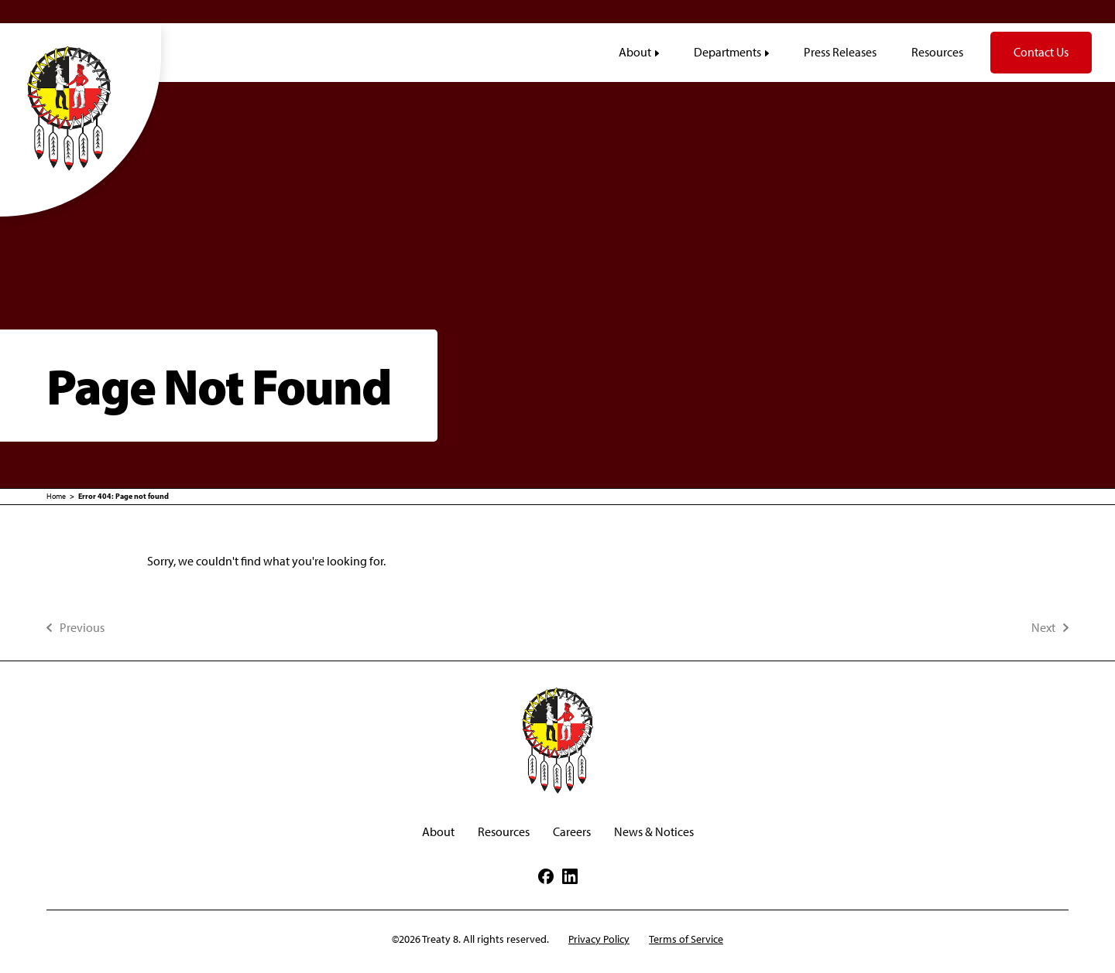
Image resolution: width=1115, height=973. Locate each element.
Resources (504, 831)
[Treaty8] (80, 107)
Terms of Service (686, 939)
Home (56, 496)
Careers (572, 831)
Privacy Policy (599, 939)
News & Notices (654, 831)
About (438, 831)
